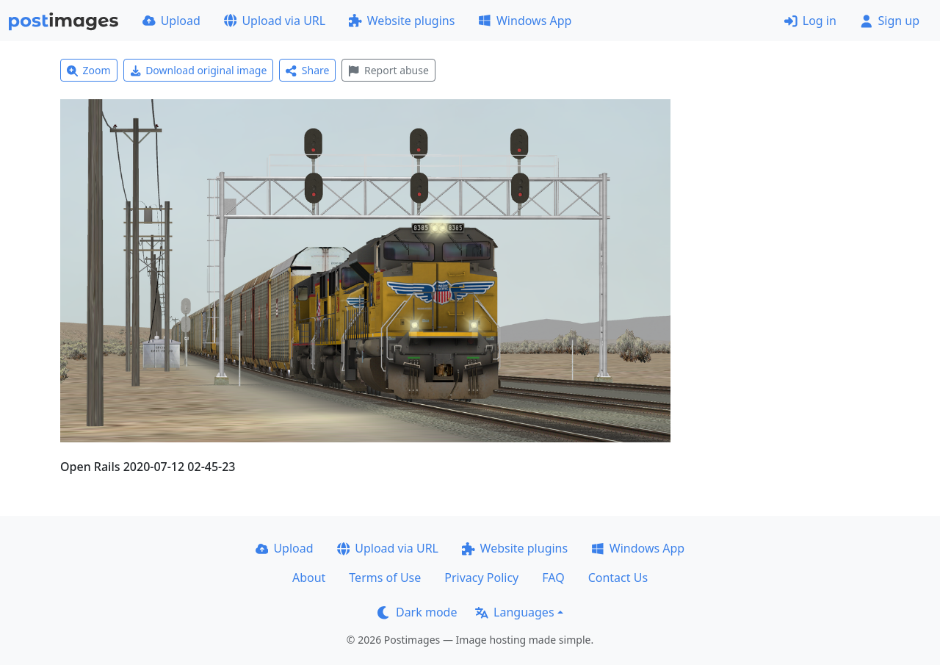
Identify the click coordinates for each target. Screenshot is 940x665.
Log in (810, 20)
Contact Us (618, 577)
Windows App (524, 20)
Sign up (889, 20)
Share (307, 70)
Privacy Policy (481, 577)
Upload (171, 20)
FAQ (553, 577)
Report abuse (388, 70)
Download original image (198, 70)
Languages (514, 612)
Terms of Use (385, 577)
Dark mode (417, 612)
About (308, 577)
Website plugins (402, 20)
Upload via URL (274, 20)
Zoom (89, 70)
